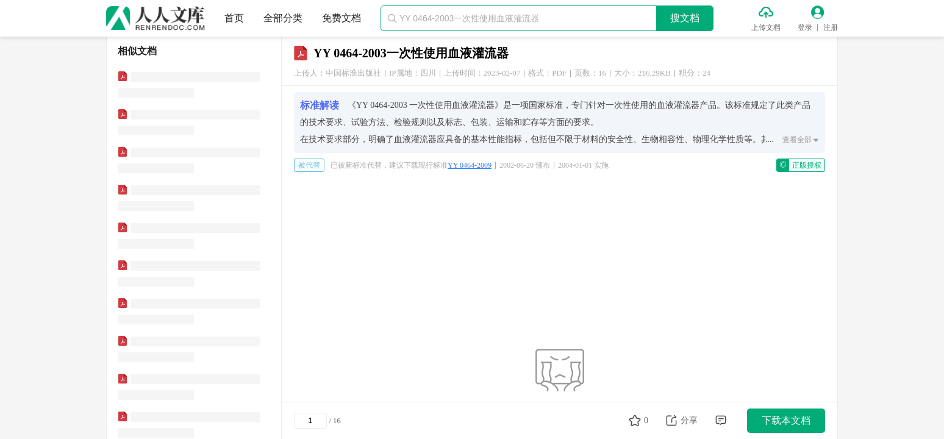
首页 (234, 18)
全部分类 (282, 18)
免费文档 (341, 18)
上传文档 (766, 27)
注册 (830, 27)
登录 (805, 27)
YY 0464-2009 (470, 165)
